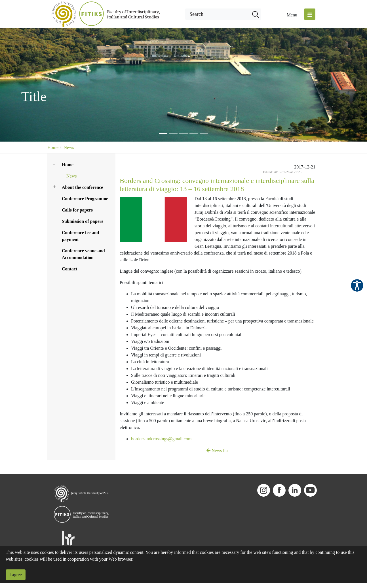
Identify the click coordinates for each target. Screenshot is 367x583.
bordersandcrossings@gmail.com (161, 438)
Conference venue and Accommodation (83, 254)
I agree (15, 574)
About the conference (82, 187)
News (69, 147)
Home (52, 147)
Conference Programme (85, 198)
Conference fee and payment (80, 236)
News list (217, 450)
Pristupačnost (357, 285)
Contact (69, 268)
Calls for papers (77, 210)
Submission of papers (82, 221)
